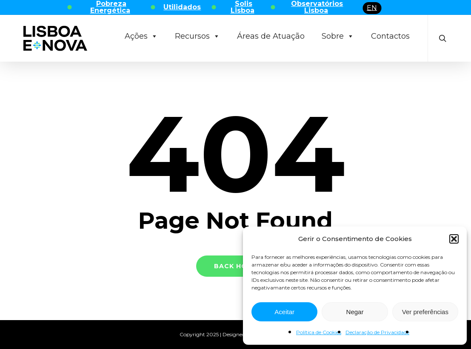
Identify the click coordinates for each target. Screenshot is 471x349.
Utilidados (182, 7)
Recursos (197, 36)
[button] (454, 239)
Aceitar (284, 311)
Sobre (338, 36)
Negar (355, 311)
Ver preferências (425, 311)
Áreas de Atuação (271, 36)
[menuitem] (372, 8)
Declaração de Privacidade (377, 332)
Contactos (390, 36)
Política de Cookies (318, 332)
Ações (141, 36)
